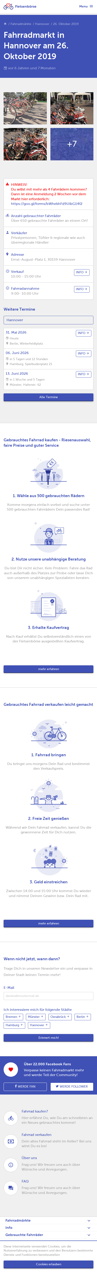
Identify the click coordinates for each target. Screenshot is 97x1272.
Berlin (83, 1016)
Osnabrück (60, 1016)
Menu (86, 6)
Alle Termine (48, 397)
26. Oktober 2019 (66, 24)
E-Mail (9, 987)
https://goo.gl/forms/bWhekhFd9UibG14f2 (46, 204)
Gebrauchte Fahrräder (24, 1235)
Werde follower (72, 1086)
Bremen (13, 1016)
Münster (36, 1016)
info (82, 272)
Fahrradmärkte (21, 24)
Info (8, 1227)
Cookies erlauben (48, 1264)
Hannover (42, 24)
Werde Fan (25, 1086)
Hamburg (14, 1025)
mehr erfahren (48, 669)
